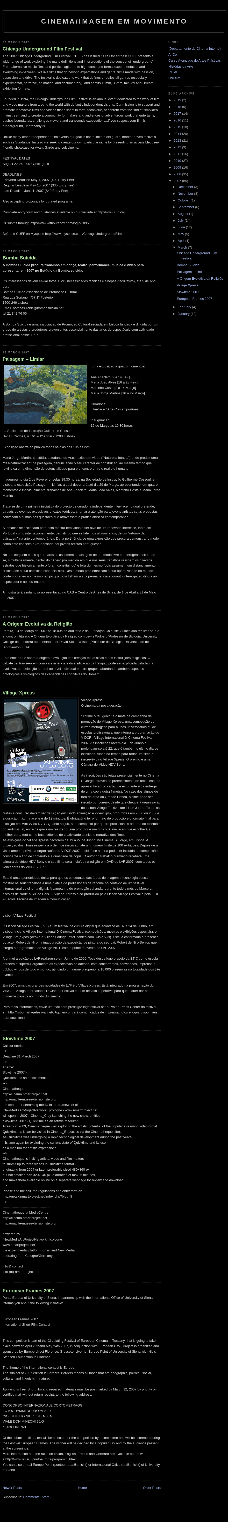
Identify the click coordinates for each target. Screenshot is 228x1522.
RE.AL (173, 72)
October (184, 200)
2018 (178, 107)
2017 (178, 113)
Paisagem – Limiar (23, 359)
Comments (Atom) (37, 1497)
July (181, 220)
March (183, 247)
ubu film (174, 78)
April (182, 241)
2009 (178, 167)
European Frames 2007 (28, 1290)
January (184, 314)
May (181, 234)
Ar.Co (172, 54)
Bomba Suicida (20, 257)
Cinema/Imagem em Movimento (114, 21)
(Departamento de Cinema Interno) (194, 48)
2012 (178, 147)
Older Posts (152, 1488)
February (185, 307)
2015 (178, 127)
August (183, 214)
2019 (178, 100)
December (186, 187)
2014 (178, 134)
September (186, 207)
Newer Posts (12, 1488)
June (182, 227)
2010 (178, 161)
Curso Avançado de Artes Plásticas (194, 60)
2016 (178, 120)
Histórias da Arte (180, 66)
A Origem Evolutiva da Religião (37, 624)
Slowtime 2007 (19, 1038)
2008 (178, 174)
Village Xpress (19, 692)
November (186, 193)
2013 (178, 140)
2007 (178, 181)
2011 (178, 154)
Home (82, 1488)
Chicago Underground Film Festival (42, 49)
